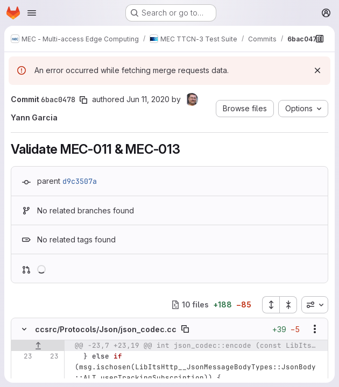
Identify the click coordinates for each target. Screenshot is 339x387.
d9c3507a (79, 181)
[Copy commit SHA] (83, 100)
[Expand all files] (270, 304)
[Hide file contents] (24, 328)
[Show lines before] (38, 345)
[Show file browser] (319, 38)
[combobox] (314, 304)
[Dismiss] (317, 70)
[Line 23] (23, 356)
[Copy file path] (185, 328)
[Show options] (314, 328)
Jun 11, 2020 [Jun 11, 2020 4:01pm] (148, 99)
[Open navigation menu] (31, 13)
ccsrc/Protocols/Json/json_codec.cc (105, 329)
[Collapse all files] (288, 304)
